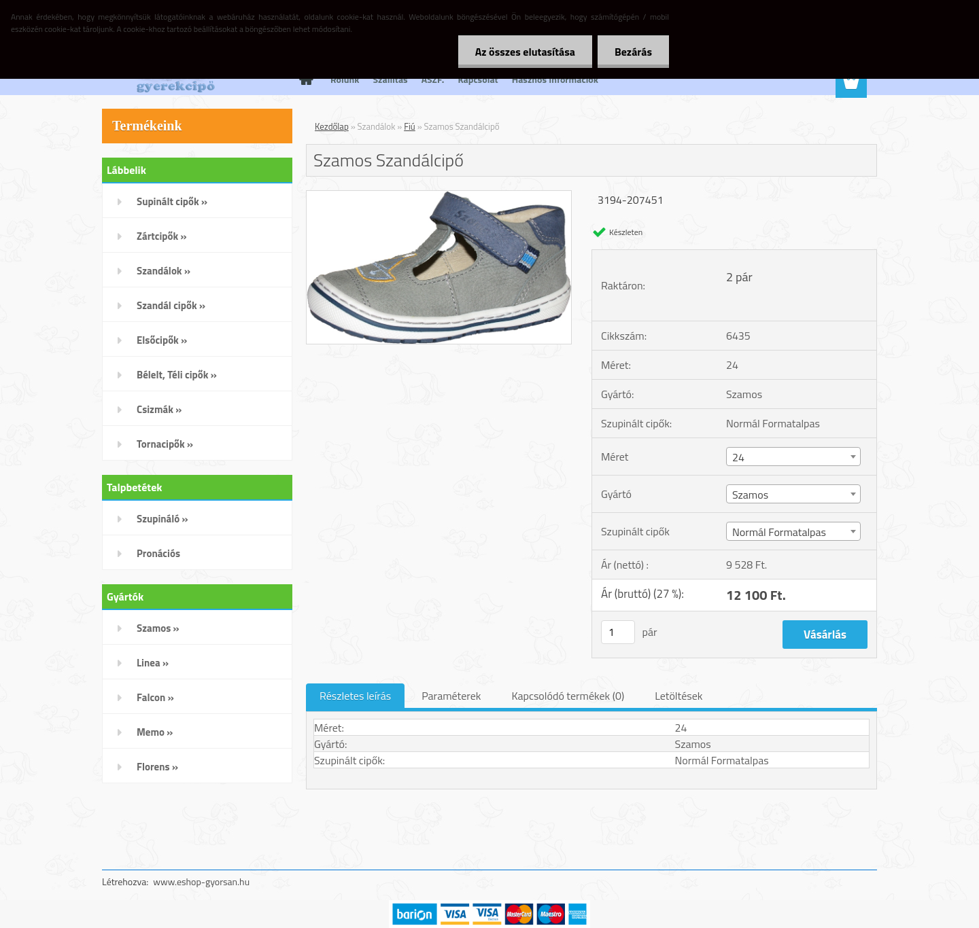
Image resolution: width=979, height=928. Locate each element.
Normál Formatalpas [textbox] (779, 532)
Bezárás (633, 51)
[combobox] (793, 456)
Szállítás (390, 79)
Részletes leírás (355, 696)
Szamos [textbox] (750, 494)
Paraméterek (451, 696)
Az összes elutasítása (525, 51)
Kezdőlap (332, 126)
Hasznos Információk (555, 79)
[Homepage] (304, 79)
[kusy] (618, 632)
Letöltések (678, 696)
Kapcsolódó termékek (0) (567, 696)
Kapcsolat (478, 79)
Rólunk (345, 79)
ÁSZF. (433, 79)
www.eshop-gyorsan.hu (201, 881)
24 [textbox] (738, 457)
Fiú (409, 126)
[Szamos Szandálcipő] (439, 196)
